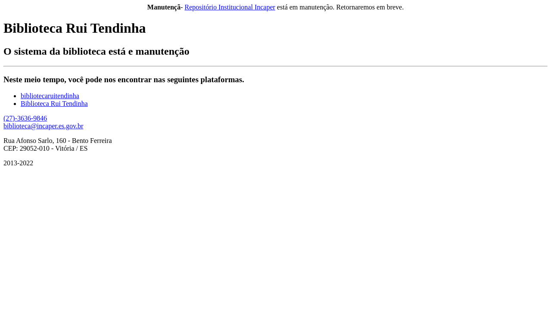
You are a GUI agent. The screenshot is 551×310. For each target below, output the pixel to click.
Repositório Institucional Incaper (230, 7)
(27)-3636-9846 (25, 118)
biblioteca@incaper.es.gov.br (43, 126)
